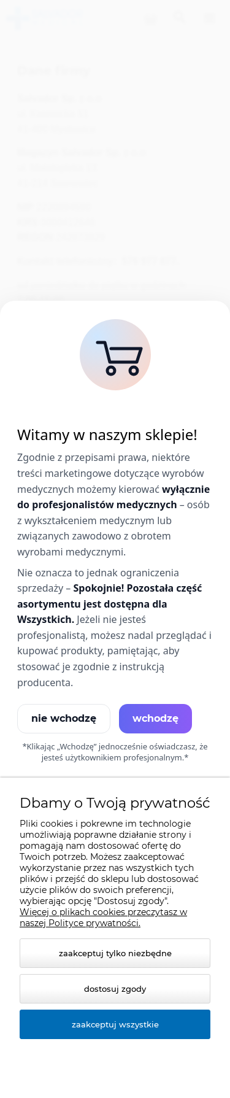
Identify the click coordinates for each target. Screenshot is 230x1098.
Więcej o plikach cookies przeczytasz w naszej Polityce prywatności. (103, 918)
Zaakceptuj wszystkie (115, 1024)
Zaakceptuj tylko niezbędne (115, 953)
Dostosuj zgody (115, 989)
